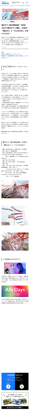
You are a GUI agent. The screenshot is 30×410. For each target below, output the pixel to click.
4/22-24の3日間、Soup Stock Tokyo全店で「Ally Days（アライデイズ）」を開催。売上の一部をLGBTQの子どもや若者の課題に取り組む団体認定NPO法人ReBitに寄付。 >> (15, 301)
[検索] (23, 3)
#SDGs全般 (4, 47)
